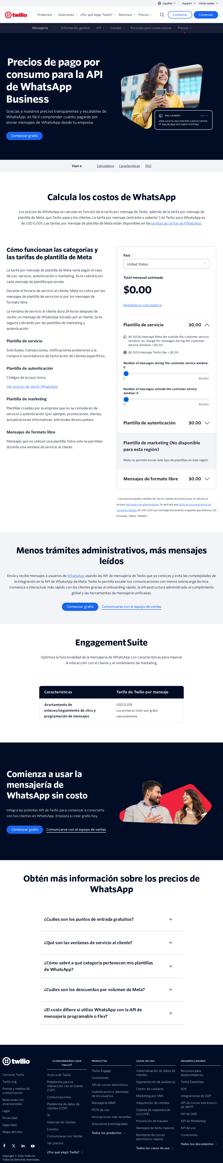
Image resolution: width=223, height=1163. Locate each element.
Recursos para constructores (151, 28)
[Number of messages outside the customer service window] (166, 399)
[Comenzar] (206, 15)
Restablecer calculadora (142, 305)
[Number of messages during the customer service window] (166, 373)
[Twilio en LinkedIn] (24, 1145)
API (98, 28)
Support (189, 3)
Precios (145, 14)
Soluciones (67, 14)
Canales (115, 28)
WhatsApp (75, 576)
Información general (75, 28)
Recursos (127, 14)
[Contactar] (180, 15)
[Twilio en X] (15, 1145)
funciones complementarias (142, 504)
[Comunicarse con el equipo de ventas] (131, 607)
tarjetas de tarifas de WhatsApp (176, 223)
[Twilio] (16, 15)
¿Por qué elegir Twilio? (98, 14)
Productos (46, 14)
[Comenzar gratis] (24, 136)
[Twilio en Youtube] (34, 1146)
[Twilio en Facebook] (5, 1145)
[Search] (162, 15)
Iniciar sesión (208, 3)
